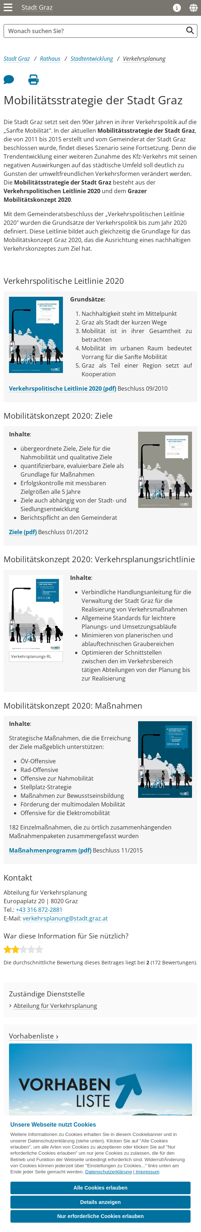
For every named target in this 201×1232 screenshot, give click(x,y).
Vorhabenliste (34, 1036)
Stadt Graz (37, 7)
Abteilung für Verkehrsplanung (55, 1006)
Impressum (148, 1171)
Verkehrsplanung (144, 59)
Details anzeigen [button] (100, 1202)
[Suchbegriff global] (95, 30)
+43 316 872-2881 (39, 910)
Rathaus (50, 59)
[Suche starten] (190, 30)
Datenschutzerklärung (108, 1171)
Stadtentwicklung (91, 59)
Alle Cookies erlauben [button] (100, 1188)
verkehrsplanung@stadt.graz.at (65, 918)
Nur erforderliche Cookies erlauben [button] (100, 1216)
